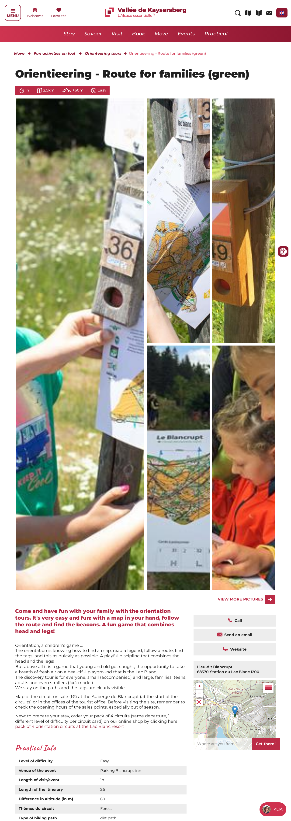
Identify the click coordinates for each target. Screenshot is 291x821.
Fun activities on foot (55, 53)
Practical (216, 34)
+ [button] (199, 686)
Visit (117, 34)
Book (138, 34)
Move (161, 34)
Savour (93, 34)
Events (186, 34)
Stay (69, 34)
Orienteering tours (103, 53)
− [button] (199, 693)
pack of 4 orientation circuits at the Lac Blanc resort (69, 726)
